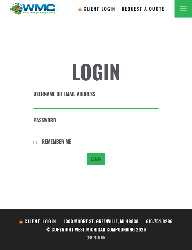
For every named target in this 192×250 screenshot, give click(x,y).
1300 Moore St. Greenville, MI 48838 (101, 221)
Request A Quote (143, 9)
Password (45, 120)
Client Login (100, 9)
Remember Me (52, 141)
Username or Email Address (64, 93)
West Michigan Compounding (34, 9)
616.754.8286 (159, 221)
